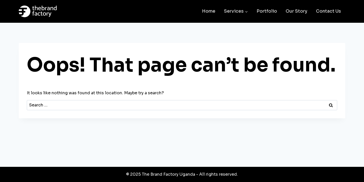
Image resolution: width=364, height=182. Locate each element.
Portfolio (267, 11)
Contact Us (328, 11)
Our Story (296, 11)
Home (208, 11)
